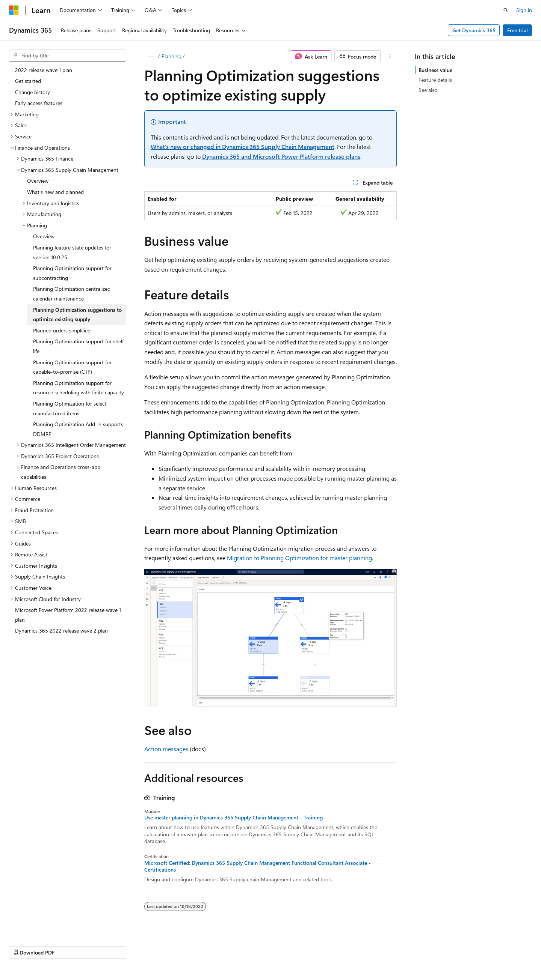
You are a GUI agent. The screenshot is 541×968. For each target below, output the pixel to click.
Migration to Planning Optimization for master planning (299, 558)
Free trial (517, 30)
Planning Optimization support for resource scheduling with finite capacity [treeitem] (78, 387)
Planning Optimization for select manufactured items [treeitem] (70, 408)
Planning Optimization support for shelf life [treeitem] (78, 346)
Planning (171, 56)
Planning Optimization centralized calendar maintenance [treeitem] (71, 293)
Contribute (358, 944)
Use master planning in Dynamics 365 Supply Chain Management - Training (233, 817)
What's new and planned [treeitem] (55, 191)
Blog (327, 944)
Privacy (388, 944)
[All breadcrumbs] (150, 56)
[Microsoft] (14, 10)
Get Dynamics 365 (474, 30)
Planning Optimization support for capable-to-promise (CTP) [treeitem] (72, 367)
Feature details (435, 79)
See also (428, 89)
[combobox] (67, 56)
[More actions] (390, 56)
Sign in (524, 10)
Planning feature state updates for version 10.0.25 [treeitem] (72, 252)
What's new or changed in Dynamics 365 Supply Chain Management (242, 146)
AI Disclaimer (248, 944)
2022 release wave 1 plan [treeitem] (43, 70)
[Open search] (505, 10)
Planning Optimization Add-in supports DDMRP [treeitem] (78, 429)
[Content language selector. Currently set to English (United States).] (43, 944)
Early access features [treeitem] (38, 103)
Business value (435, 70)
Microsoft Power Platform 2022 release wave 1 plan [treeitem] (68, 614)
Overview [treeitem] (37, 180)
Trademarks (463, 944)
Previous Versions (292, 944)
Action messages (166, 749)
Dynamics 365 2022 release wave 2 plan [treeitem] (61, 630)
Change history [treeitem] (32, 92)
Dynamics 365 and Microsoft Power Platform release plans (281, 156)
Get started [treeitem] (28, 80)
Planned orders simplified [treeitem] (62, 330)
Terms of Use (426, 944)
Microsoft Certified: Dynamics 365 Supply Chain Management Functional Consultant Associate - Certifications (257, 866)
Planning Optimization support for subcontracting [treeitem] (72, 273)
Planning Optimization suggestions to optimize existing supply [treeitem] (77, 314)
